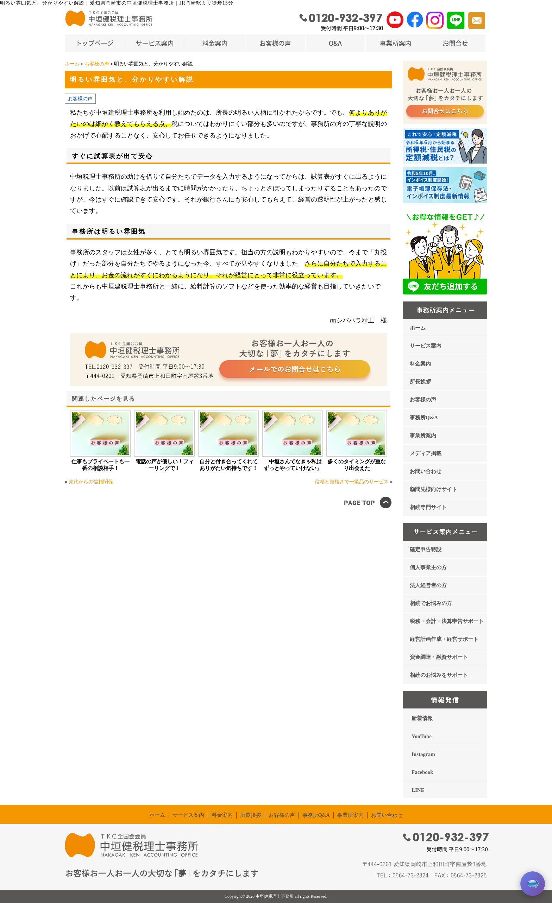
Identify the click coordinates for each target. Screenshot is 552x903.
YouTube (422, 736)
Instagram (423, 754)
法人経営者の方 (428, 585)
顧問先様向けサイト (433, 489)
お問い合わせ (425, 471)
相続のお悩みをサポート (439, 675)
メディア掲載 (425, 453)
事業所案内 (423, 435)
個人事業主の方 (428, 567)
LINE (418, 790)
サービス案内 (425, 346)
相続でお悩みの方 (431, 603)
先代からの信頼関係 (91, 481)
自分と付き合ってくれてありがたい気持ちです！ (229, 465)
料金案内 (420, 364)
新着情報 (422, 718)
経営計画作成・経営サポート (444, 639)
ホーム (72, 63)
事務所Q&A (424, 417)
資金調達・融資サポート (439, 657)
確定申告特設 (425, 549)
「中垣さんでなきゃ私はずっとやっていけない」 (293, 465)
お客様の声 (96, 63)
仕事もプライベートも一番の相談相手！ (100, 465)
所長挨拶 (420, 381)
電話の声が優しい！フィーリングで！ (165, 465)
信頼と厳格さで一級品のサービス (352, 481)
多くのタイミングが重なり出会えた (357, 465)
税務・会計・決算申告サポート (447, 621)
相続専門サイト (428, 507)
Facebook (422, 772)
